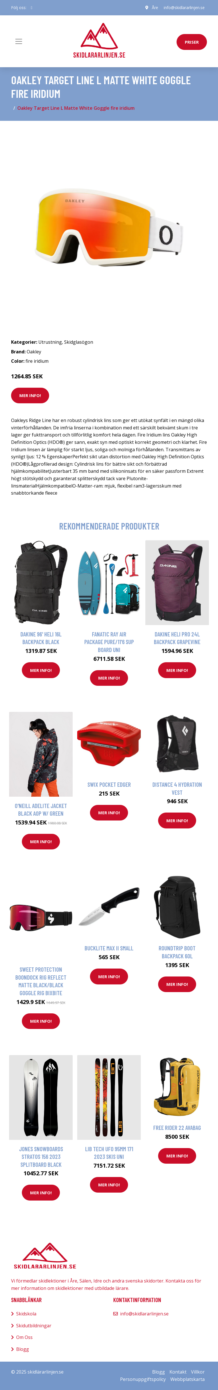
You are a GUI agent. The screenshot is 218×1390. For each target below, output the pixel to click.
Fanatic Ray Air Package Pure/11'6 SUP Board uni (109, 641)
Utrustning (50, 342)
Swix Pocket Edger (109, 784)
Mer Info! (30, 395)
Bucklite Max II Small (109, 948)
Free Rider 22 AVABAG (177, 1127)
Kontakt (177, 1372)
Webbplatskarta (187, 1379)
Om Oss (24, 1337)
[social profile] (32, 7)
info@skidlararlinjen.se (184, 7)
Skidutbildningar (33, 1325)
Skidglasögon (78, 342)
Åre (155, 7)
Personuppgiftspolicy (143, 1379)
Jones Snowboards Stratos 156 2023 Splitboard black (41, 1156)
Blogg (22, 1349)
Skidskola (26, 1314)
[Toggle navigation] (18, 41)
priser (192, 42)
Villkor (198, 1372)
